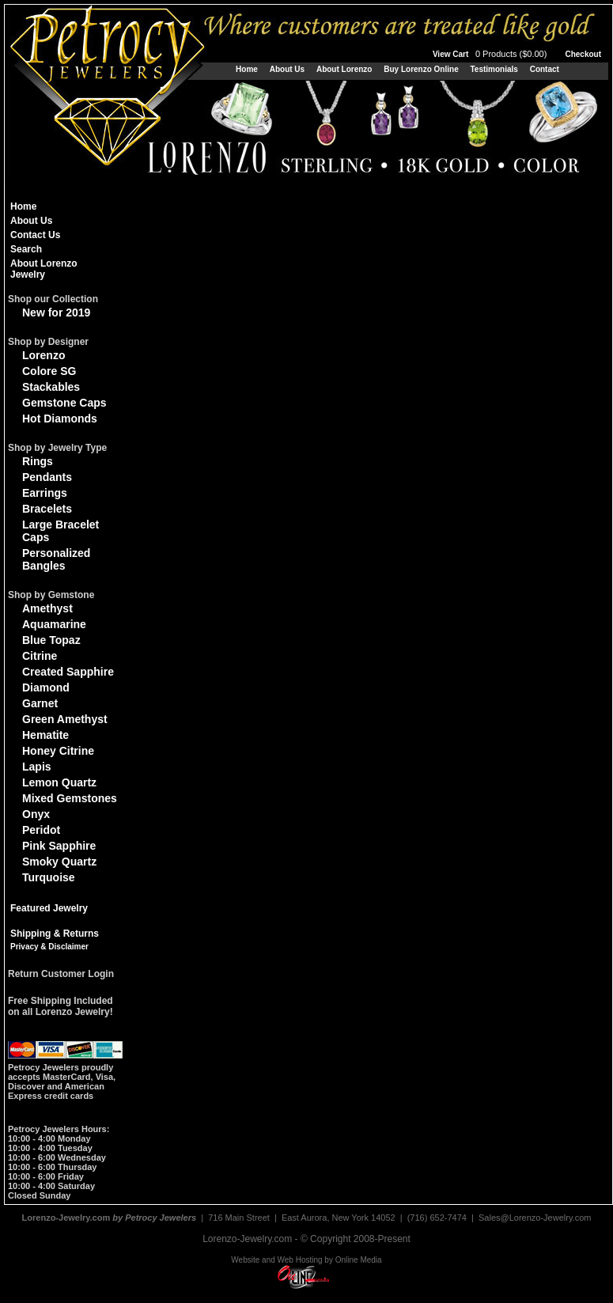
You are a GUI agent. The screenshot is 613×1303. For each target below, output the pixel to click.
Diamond (46, 687)
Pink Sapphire (59, 845)
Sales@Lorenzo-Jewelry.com (535, 1217)
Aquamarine (54, 624)
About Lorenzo (344, 69)
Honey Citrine (58, 750)
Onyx (36, 814)
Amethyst (47, 608)
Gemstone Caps (64, 402)
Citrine (39, 656)
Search (26, 249)
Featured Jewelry (49, 908)
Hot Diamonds (59, 418)
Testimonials (493, 69)
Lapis (36, 766)
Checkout (583, 54)
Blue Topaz (51, 640)
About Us (287, 69)
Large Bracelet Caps (60, 531)
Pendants (47, 477)
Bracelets (47, 508)
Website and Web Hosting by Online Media (306, 1260)
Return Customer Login (61, 973)
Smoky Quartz (59, 861)
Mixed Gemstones (69, 798)
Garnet (40, 703)
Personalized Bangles (56, 559)
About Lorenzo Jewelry (44, 269)
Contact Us (35, 235)
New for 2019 (56, 312)
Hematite (45, 735)
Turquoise (48, 877)
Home (247, 69)
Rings (37, 461)
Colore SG (49, 371)
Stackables (51, 387)
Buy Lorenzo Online (421, 69)
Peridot (41, 830)
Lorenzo (43, 355)
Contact (544, 69)
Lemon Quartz (59, 782)
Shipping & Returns (54, 933)
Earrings (44, 493)
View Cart (491, 54)
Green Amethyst (65, 719)
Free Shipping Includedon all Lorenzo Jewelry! (60, 1006)
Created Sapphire (68, 671)
